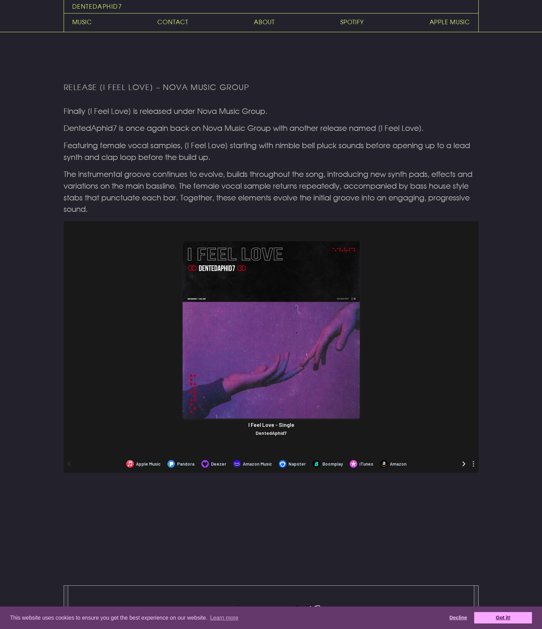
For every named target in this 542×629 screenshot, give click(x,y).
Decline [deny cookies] (458, 617)
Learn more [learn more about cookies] (224, 618)
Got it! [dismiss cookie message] (503, 617)
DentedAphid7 (97, 7)
